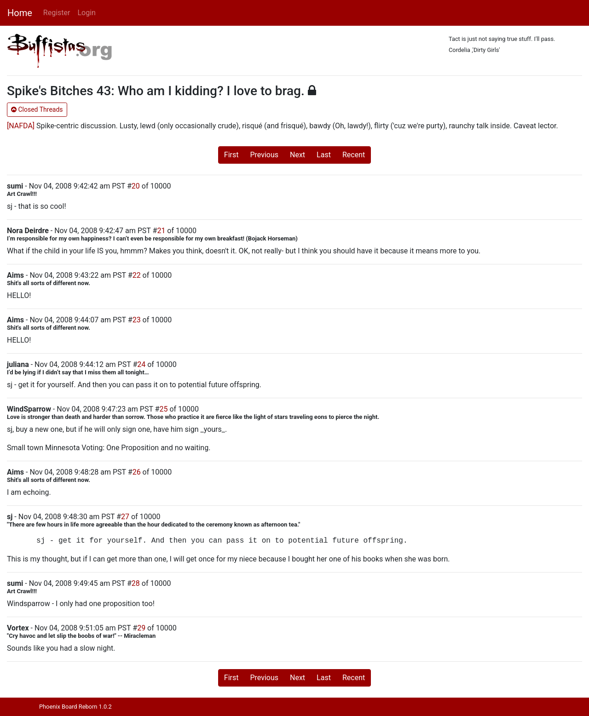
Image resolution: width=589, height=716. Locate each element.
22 (137, 275)
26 (137, 472)
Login (86, 12)
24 (141, 364)
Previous (264, 154)
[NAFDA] (21, 125)
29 (141, 628)
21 (161, 230)
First (231, 154)
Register (56, 12)
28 (136, 583)
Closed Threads (37, 109)
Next (297, 154)
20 (136, 186)
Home (19, 12)
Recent (353, 154)
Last (324, 154)
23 (137, 319)
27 (125, 516)
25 (163, 409)
